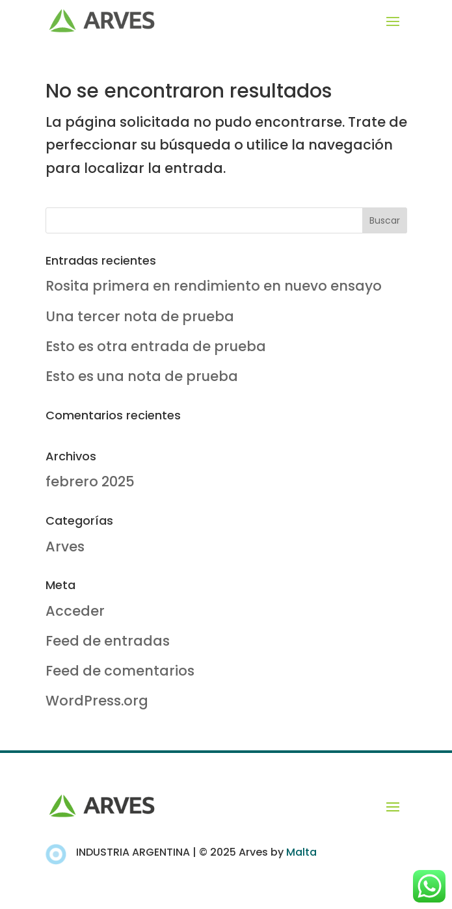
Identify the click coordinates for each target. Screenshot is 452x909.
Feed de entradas (108, 640)
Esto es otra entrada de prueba (156, 346)
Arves (65, 546)
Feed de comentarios (120, 670)
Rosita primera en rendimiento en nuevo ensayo (214, 285)
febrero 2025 (90, 481)
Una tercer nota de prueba (140, 316)
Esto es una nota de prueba (142, 376)
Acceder (75, 610)
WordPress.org (97, 700)
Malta (301, 852)
